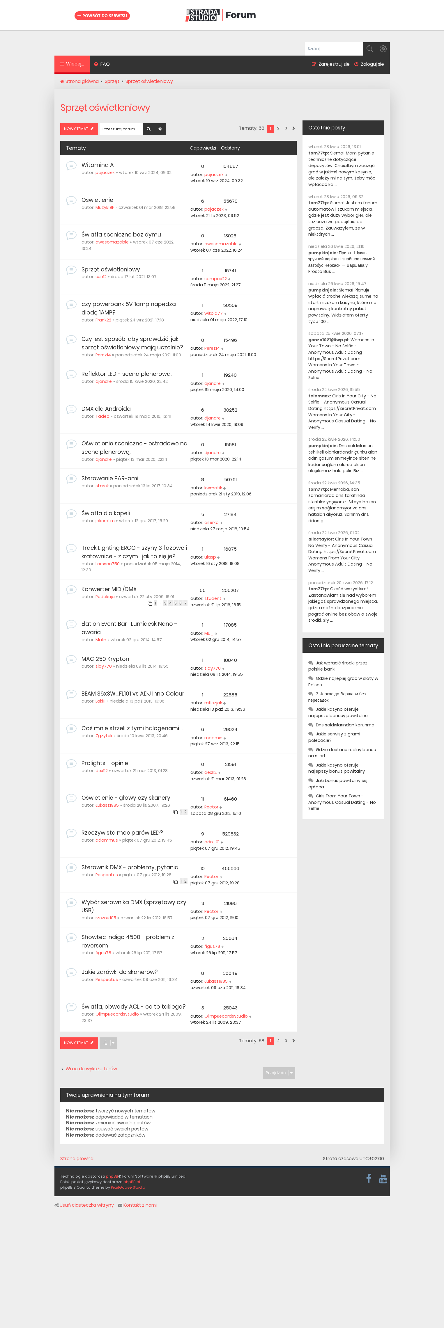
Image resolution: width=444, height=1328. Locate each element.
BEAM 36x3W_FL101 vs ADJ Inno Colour (133, 694)
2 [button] (278, 128)
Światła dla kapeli (106, 513)
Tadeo (102, 416)
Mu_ (208, 633)
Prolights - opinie (105, 763)
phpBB (112, 1176)
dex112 (101, 771)
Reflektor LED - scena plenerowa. (126, 374)
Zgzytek (103, 736)
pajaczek (105, 172)
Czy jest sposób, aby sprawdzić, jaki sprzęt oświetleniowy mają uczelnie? (132, 343)
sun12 (101, 277)
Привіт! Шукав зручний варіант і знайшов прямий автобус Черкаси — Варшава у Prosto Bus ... (341, 262)
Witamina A (98, 165)
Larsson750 (107, 564)
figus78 (103, 953)
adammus (106, 840)
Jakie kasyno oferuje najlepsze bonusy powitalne (338, 712)
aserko (211, 522)
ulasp (210, 557)
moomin (213, 738)
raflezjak (213, 703)
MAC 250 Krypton (105, 659)
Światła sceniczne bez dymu (121, 235)
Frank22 (103, 320)
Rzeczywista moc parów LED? (122, 833)
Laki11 (100, 701)
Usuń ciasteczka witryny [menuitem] (84, 1205)
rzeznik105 (105, 918)
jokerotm (105, 521)
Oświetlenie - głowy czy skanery (126, 798)
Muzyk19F (104, 207)
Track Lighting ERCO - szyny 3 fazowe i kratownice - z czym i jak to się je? (134, 552)
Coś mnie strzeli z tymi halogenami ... (132, 728)
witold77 (213, 313)
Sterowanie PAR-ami (110, 478)
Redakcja (105, 597)
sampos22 (215, 279)
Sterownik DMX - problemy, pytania (130, 867)
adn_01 (212, 842)
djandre (103, 381)
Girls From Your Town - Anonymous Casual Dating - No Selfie (342, 802)
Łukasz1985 (107, 805)
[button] (293, 128)
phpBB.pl (131, 1181)
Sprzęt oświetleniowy (105, 107)
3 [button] (286, 128)
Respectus (106, 875)
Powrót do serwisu (102, 15)
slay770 (103, 666)
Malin (100, 640)
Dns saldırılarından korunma (345, 725)
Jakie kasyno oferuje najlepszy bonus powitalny (336, 768)
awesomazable (112, 242)
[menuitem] (102, 65)
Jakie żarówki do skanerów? (120, 972)
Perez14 (103, 355)
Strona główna (76, 1158)
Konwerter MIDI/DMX (109, 589)
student (213, 598)
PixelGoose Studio (128, 1187)
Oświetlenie (97, 200)
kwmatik (213, 488)
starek (102, 486)
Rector (211, 807)
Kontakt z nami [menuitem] (137, 1205)
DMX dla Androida (106, 409)
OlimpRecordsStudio (117, 1014)
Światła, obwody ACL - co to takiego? (133, 1007)
